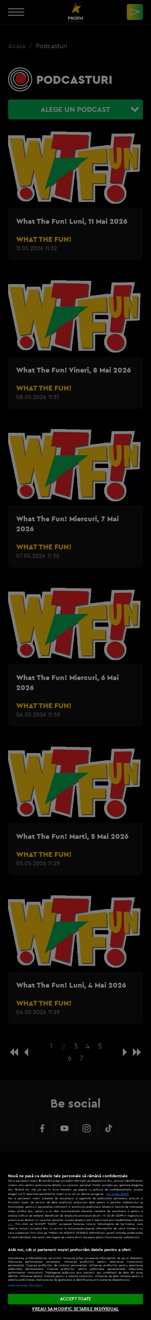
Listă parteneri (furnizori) (25, 1285)
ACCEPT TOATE (75, 1299)
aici (10, 1224)
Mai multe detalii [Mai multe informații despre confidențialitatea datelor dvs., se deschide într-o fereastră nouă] (117, 1194)
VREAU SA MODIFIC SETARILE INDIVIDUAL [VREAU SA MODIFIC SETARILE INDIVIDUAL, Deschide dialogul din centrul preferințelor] (75, 1309)
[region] (75, 1236)
